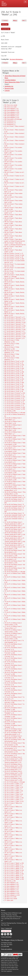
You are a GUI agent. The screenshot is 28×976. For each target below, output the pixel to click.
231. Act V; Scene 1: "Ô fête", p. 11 (13, 799)
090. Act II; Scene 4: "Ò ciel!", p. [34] (14, 365)
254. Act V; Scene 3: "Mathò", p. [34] (14, 870)
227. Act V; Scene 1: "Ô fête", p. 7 (13, 792)
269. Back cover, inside (10, 896)
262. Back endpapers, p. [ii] (11, 884)
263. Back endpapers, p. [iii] (11, 886)
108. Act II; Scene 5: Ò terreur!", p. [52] (14, 396)
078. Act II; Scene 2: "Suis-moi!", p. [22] (14, 333)
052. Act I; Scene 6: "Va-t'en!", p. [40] (14, 259)
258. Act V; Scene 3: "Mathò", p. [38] (14, 877)
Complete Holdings (10, 80)
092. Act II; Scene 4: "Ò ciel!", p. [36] (14, 368)
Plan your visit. (4, 8)
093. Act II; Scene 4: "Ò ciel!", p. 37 (13, 370)
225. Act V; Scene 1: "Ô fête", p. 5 (13, 789)
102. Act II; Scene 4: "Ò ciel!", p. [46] (14, 386)
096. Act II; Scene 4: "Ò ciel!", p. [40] (14, 375)
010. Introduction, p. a (10, 121)
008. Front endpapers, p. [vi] (11, 117)
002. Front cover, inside (10, 107)
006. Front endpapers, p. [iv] (11, 114)
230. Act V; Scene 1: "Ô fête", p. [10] (13, 797)
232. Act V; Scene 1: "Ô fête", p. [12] (13, 801)
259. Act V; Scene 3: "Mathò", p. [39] (14, 879)
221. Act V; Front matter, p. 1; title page (14, 782)
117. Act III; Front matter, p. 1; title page (14, 412)
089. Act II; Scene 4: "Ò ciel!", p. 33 (13, 363)
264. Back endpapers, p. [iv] (11, 888)
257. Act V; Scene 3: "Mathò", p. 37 (13, 875)
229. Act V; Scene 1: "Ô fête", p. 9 (13, 796)
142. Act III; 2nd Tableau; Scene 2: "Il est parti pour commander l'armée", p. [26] (14, 500)
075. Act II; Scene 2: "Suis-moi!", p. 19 (14, 327)
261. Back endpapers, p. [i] (11, 882)
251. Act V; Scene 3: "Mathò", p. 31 (13, 865)
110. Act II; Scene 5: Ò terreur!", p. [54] (14, 400)
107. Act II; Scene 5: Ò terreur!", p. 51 (14, 395)
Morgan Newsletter (6, 931)
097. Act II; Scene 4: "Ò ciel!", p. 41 (13, 377)
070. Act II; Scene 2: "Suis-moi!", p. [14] (14, 319)
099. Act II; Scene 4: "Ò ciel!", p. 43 (13, 380)
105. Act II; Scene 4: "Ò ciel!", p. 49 (13, 391)
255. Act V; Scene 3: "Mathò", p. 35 (13, 872)
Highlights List (9, 86)
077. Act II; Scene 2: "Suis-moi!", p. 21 (14, 331)
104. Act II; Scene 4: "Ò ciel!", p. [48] (14, 389)
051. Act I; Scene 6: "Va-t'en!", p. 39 (13, 257)
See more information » (16, 59)
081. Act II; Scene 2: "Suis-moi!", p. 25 (14, 338)
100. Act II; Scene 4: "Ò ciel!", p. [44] (14, 382)
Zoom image (5, 24)
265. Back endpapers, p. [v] (11, 889)
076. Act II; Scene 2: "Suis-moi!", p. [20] (14, 329)
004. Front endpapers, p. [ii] (11, 110)
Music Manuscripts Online (12, 82)
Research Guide (9, 88)
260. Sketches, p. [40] (10, 881)
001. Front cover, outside (10, 105)
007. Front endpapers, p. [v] (11, 115)
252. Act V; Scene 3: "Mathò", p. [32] (14, 866)
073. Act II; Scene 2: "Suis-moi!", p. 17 (14, 324)
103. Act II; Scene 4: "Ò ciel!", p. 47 (13, 388)
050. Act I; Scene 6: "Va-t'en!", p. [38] (14, 255)
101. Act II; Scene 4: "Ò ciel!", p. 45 (13, 384)
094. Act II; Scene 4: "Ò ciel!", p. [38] (14, 372)
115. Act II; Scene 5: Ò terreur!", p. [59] (14, 409)
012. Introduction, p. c (10, 124)
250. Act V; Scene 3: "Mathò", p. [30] (14, 863)
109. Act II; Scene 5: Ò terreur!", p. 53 (14, 398)
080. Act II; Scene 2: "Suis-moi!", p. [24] (14, 336)
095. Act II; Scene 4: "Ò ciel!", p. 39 (13, 373)
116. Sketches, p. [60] (9, 410)
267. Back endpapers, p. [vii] (11, 893)
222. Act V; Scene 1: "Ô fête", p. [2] (13, 783)
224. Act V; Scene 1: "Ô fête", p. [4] (13, 787)
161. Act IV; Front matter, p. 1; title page (14, 571)
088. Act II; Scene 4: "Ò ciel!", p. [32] (14, 361)
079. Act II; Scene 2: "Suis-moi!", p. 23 (14, 335)
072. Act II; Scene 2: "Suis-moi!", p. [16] (14, 322)
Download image (5, 28)
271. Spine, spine (8, 900)
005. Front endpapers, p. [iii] (11, 112)
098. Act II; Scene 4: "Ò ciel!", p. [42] (14, 379)
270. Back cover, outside (10, 898)
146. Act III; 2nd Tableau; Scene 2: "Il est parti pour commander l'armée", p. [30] (14, 518)
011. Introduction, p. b (10, 122)
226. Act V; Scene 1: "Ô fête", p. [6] (13, 790)
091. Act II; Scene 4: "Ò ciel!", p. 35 (13, 366)
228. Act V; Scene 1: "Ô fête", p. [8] (13, 794)
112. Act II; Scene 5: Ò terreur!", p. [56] (14, 403)
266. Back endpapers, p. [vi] (11, 891)
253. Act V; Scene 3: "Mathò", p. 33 (13, 868)
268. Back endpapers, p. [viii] (11, 895)
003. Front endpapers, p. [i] (11, 108)
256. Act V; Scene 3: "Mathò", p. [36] (14, 873)
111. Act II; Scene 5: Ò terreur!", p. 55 (14, 402)
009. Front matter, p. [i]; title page (13, 119)
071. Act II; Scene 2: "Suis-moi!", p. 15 (14, 320)
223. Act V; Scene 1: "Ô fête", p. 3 (13, 785)
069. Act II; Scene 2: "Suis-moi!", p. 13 (14, 317)
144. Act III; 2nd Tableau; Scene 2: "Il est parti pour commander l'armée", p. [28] (14, 509)
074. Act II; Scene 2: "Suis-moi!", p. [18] (14, 326)
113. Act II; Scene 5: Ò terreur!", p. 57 (14, 405)
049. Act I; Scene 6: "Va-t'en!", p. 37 (13, 253)
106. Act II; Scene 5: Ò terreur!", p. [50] (14, 393)
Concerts (7, 90)
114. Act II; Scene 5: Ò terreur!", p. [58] (14, 407)
